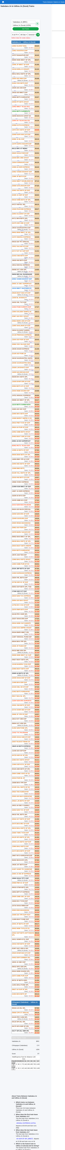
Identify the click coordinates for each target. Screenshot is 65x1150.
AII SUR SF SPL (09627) (24, 1138)
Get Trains (25, 29)
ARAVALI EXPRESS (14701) (26, 1123)
